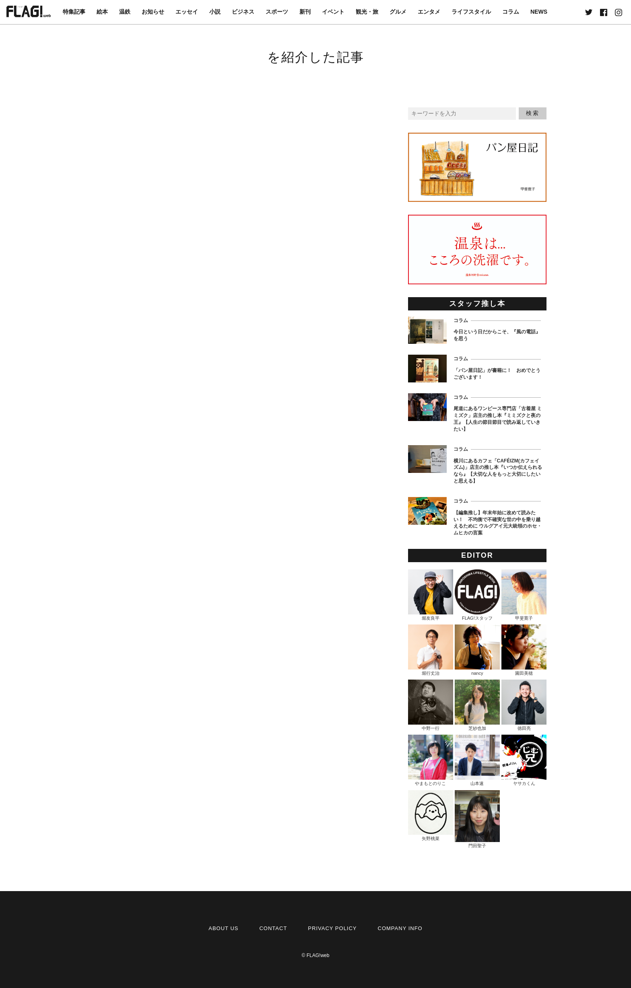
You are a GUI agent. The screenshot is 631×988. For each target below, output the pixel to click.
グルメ (398, 11)
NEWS (538, 11)
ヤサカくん (523, 760)
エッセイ (186, 11)
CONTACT (273, 928)
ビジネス (243, 11)
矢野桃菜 (430, 815)
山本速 (477, 760)
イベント (333, 11)
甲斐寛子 (523, 594)
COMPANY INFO (400, 928)
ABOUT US (223, 928)
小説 (215, 11)
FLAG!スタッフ (477, 594)
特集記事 (74, 11)
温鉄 (124, 11)
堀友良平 (430, 594)
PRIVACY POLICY (332, 928)
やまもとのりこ (430, 760)
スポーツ (277, 11)
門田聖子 (477, 819)
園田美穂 (523, 650)
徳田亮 (523, 705)
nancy (477, 650)
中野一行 (430, 705)
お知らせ (153, 11)
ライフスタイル (471, 11)
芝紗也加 (477, 705)
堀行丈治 (430, 650)
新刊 (305, 11)
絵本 (102, 11)
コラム (510, 11)
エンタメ (429, 11)
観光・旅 (367, 11)
